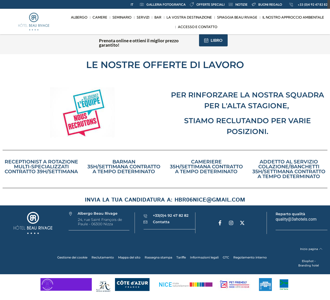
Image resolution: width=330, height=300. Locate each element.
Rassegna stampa (158, 257)
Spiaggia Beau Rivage (237, 17)
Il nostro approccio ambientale (293, 17)
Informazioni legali (204, 257)
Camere (100, 17)
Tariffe (181, 257)
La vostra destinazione (189, 17)
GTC (226, 257)
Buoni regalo (267, 4)
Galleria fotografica (163, 4)
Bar (157, 17)
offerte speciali (207, 4)
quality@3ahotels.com (296, 219)
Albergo (79, 17)
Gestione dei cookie (72, 257)
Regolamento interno (250, 257)
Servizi (143, 17)
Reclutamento (103, 257)
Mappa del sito (129, 257)
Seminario (121, 17)
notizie (238, 4)
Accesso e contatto (197, 27)
